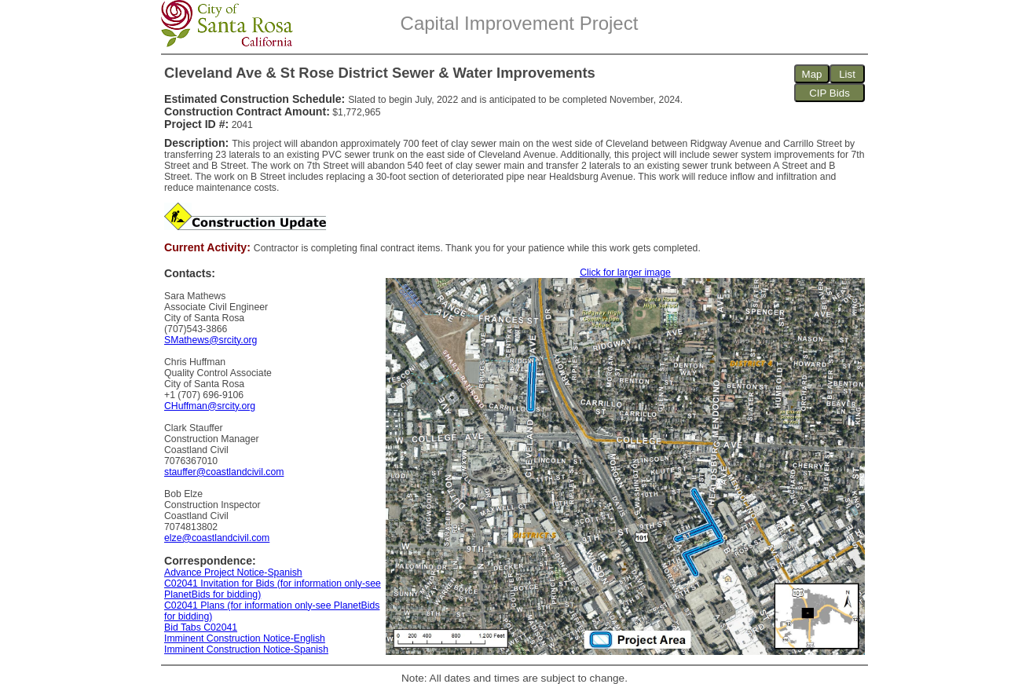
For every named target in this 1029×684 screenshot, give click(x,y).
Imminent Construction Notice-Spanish (246, 649)
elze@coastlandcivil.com (216, 537)
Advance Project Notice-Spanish (233, 572)
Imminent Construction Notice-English (244, 638)
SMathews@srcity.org (210, 340)
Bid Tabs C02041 (200, 627)
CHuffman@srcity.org (209, 406)
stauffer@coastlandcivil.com (224, 471)
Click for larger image (625, 272)
